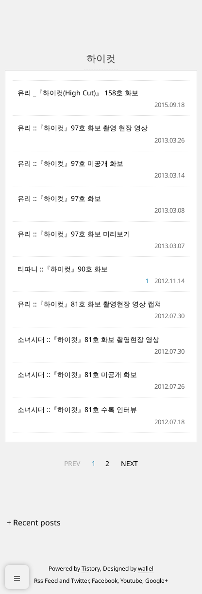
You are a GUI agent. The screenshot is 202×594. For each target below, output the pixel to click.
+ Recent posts (34, 522)
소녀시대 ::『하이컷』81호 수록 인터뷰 (77, 409)
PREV (72, 463)
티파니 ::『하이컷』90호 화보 (62, 268)
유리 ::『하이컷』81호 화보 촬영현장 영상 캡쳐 (89, 303)
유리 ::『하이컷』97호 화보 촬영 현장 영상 (82, 127)
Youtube (131, 580)
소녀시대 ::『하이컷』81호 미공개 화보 (77, 374)
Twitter (80, 580)
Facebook (105, 580)
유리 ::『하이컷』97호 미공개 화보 (70, 163)
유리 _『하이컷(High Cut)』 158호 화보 (77, 92)
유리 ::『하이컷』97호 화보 (59, 198)
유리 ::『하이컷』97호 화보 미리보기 (73, 233)
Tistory (91, 568)
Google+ (156, 580)
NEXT (129, 463)
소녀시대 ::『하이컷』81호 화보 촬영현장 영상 (88, 339)
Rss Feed (46, 580)
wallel (145, 568)
